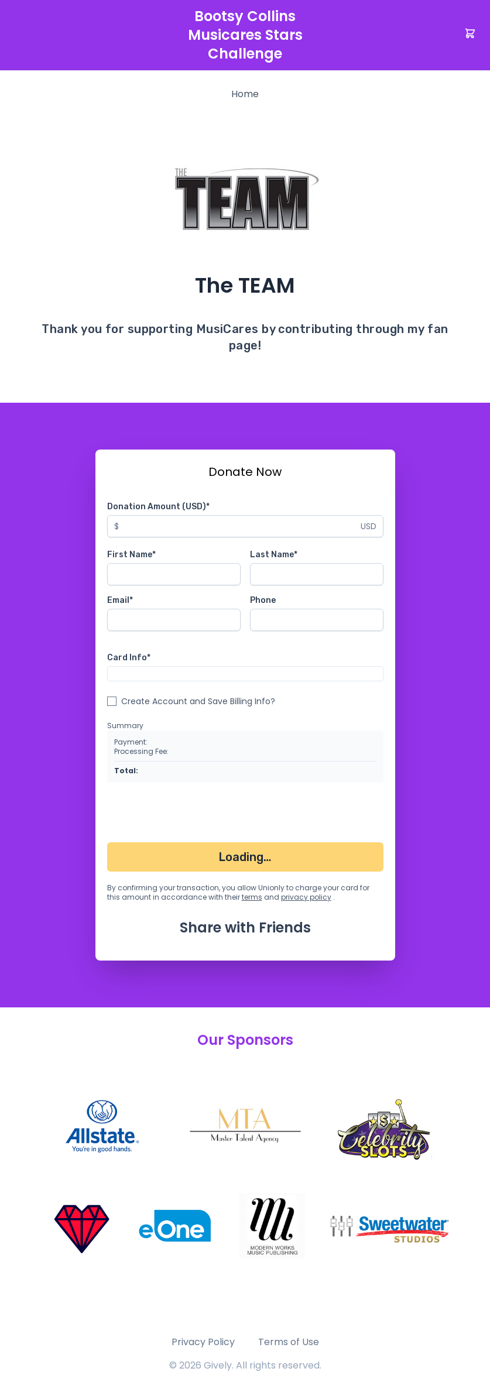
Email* (120, 600)
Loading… (245, 857)
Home (245, 94)
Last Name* (273, 555)
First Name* (131, 555)
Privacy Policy (203, 1342)
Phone (263, 600)
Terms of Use (288, 1342)
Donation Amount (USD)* (158, 507)
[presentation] (196, 815)
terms (252, 897)
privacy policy (306, 897)
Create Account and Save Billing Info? (198, 701)
